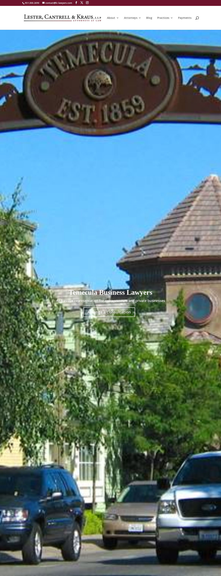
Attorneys (130, 18)
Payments (184, 18)
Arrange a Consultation (109, 312)
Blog (149, 18)
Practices (163, 18)
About (111, 18)
